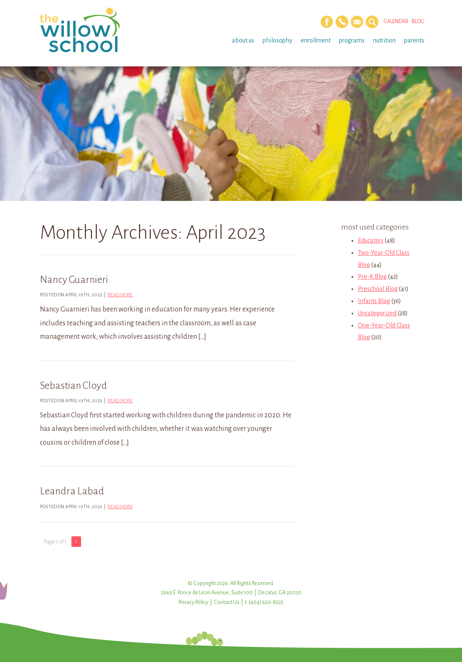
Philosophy (277, 40)
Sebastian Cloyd (73, 385)
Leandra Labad (72, 490)
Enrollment (316, 40)
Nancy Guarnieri (74, 279)
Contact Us (226, 602)
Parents (414, 40)
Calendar (395, 21)
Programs (352, 40)
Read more (120, 295)
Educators (370, 240)
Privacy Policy (193, 602)
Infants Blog (374, 301)
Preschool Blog (378, 288)
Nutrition (384, 40)
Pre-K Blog (372, 276)
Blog (418, 21)
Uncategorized (377, 313)
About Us (243, 40)
